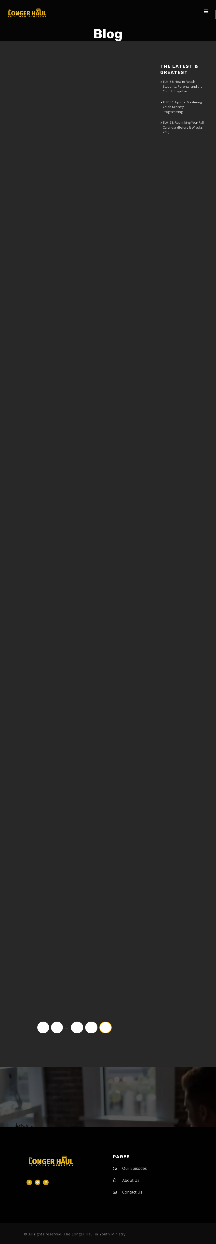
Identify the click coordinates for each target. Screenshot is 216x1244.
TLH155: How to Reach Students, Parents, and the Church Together (182, 86)
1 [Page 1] (57, 1027)
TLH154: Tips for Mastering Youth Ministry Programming (182, 107)
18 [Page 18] (91, 1027)
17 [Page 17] (77, 1027)
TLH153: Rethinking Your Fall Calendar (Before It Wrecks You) (183, 127)
